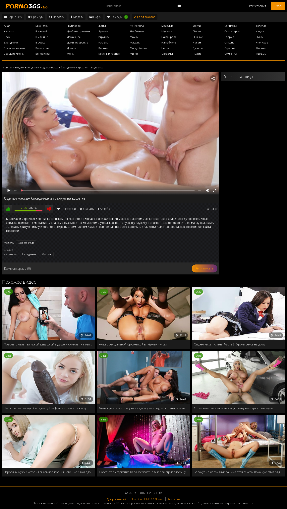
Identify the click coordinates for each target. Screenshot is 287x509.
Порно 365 (13, 17)
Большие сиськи (14, 48)
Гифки (95, 17)
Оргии (197, 26)
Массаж (135, 42)
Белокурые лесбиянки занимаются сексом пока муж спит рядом (238, 472)
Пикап (197, 31)
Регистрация (257, 6)
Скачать (88, 209)
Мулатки (166, 31)
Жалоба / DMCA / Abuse (147, 499)
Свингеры (230, 26)
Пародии (57, 17)
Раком (197, 42)
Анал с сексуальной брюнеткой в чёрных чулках (133, 344)
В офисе (40, 42)
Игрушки (103, 37)
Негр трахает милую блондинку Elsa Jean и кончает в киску (45, 408)
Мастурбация (138, 48)
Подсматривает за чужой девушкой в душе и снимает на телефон (48, 344)
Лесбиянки (137, 31)
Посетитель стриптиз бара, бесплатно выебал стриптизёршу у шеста (143, 472)
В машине (41, 37)
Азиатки (9, 31)
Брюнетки (41, 26)
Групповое (74, 26)
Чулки (259, 37)
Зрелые (103, 31)
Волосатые (42, 48)
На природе (169, 37)
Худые (260, 31)
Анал (7, 26)
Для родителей (116, 499)
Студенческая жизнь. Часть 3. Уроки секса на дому (229, 344)
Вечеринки (42, 53)
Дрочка (72, 48)
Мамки (134, 37)
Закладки (117, 17)
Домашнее (74, 37)
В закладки (66, 209)
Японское (262, 42)
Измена (103, 42)
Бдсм (7, 37)
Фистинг (261, 48)
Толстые (261, 26)
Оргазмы (167, 53)
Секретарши (232, 31)
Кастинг (103, 48)
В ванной (41, 31)
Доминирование (77, 42)
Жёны (70, 53)
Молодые (167, 26)
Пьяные (198, 37)
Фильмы (261, 53)
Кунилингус (137, 26)
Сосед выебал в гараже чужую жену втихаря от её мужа (233, 408)
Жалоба (105, 209)
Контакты (174, 499)
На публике (168, 42)
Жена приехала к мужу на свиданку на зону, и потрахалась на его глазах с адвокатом (143, 408)
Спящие (229, 42)
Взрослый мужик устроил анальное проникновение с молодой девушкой (48, 472)
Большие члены (14, 53)
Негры (165, 48)
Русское (198, 48)
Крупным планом (109, 53)
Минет (134, 53)
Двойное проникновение (81, 31)
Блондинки (11, 42)
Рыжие (197, 53)
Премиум (35, 17)
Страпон (229, 48)
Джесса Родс (26, 243)
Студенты (230, 53)
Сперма (229, 37)
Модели (77, 17)
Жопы (102, 26)
